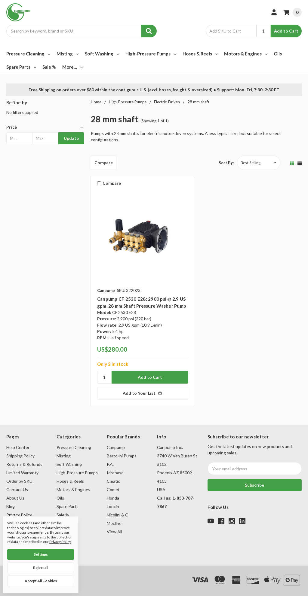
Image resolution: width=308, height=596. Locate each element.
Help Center (17, 447)
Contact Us (17, 489)
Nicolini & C (117, 514)
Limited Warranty (22, 472)
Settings (41, 554)
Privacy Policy (19, 514)
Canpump (116, 447)
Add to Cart (286, 30)
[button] (45, 127)
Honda (113, 497)
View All (114, 531)
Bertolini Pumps (122, 455)
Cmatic (113, 481)
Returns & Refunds (24, 464)
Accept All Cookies (41, 581)
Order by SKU (19, 481)
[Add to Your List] (142, 393)
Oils (278, 53)
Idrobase (115, 472)
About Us (15, 497)
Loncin (113, 506)
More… (72, 67)
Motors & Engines (245, 53)
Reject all (40, 567)
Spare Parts (21, 67)
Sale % (49, 67)
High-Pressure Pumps (150, 53)
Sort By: (226, 162)
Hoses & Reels (200, 53)
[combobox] (81, 31)
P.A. (110, 464)
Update (71, 138)
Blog (10, 506)
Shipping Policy (20, 455)
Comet (113, 489)
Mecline (114, 523)
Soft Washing (102, 53)
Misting (68, 53)
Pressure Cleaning (28, 53)
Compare (103, 162)
